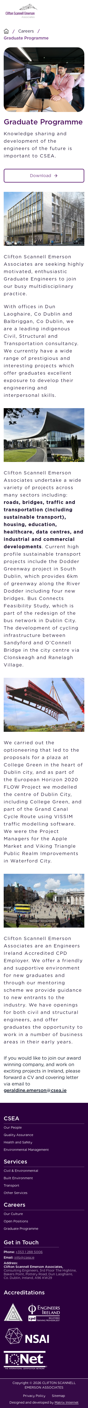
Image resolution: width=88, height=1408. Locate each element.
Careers (26, 31)
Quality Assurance (18, 1135)
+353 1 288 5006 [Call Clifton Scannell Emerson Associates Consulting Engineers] (29, 1252)
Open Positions (16, 1221)
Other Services (15, 1193)
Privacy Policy (34, 1396)
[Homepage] (6, 31)
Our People (13, 1127)
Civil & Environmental (21, 1171)
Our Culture (13, 1214)
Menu (79, 11)
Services (15, 1162)
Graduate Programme (21, 1228)
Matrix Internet (67, 1402)
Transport (11, 1185)
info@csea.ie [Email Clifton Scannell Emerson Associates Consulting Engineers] (24, 1257)
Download (40, 175)
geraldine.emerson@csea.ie (35, 1090)
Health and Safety (18, 1142)
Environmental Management (26, 1150)
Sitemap (58, 1396)
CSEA (11, 1119)
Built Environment (18, 1178)
